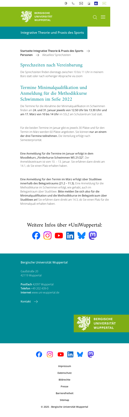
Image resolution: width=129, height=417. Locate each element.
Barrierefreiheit (64, 393)
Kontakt (26, 301)
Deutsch (105, 3)
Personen (26, 55)
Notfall (89, 3)
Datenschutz (64, 372)
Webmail (81, 3)
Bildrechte (64, 379)
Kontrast (66, 3)
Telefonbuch (74, 3)
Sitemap (64, 400)
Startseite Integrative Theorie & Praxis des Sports (52, 51)
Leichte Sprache (97, 3)
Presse (64, 386)
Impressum (64, 366)
